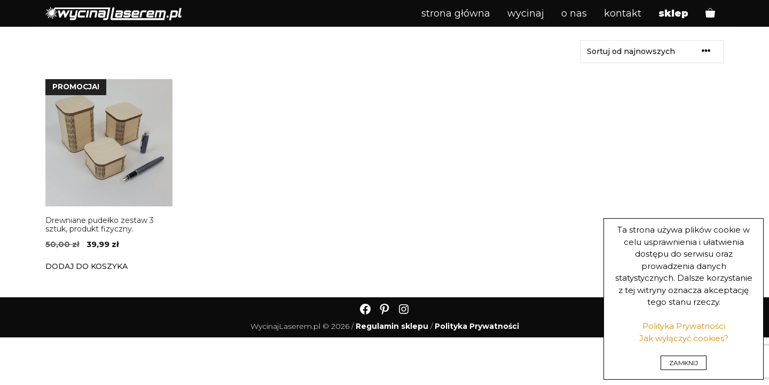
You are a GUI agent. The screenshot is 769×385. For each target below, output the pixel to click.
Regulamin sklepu (392, 326)
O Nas (574, 13)
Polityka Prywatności (683, 326)
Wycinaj (525, 13)
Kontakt (622, 13)
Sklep (673, 13)
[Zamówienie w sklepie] (652, 51)
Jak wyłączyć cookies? (683, 338)
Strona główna (455, 13)
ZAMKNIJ (683, 363)
